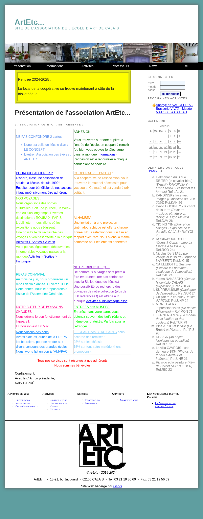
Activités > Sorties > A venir (35, 242)
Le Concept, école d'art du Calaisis (165, 405)
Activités (88, 66)
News (153, 66)
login (151, 82)
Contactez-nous (129, 399)
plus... (155, 170)
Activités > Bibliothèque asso (106, 301)
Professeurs (120, 66)
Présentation (22, 66)
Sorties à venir (58, 399)
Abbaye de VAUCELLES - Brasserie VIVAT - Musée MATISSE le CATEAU (174, 108)
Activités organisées (27, 405)
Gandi (117, 486)
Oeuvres (55, 408)
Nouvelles (91, 402)
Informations (54, 66)
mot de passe (152, 88)
